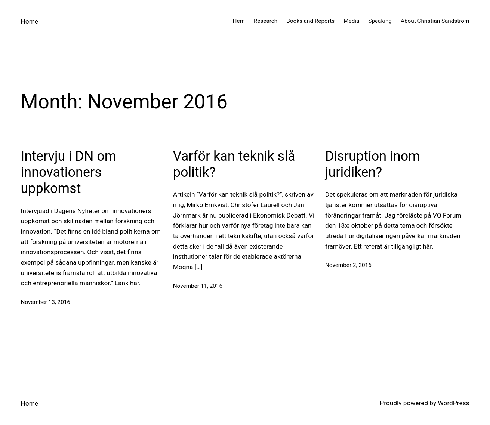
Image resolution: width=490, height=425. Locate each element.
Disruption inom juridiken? (372, 164)
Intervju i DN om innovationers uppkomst (69, 172)
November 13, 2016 (45, 302)
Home (29, 21)
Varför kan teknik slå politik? (234, 164)
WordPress (453, 403)
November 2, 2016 (348, 265)
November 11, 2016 (197, 286)
